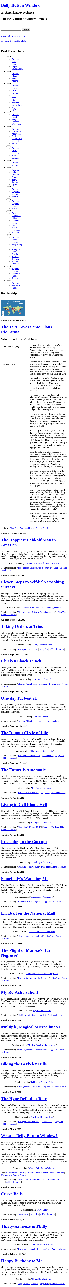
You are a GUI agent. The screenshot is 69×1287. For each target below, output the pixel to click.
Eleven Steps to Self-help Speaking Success (42, 608)
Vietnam (15, 196)
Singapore (16, 230)
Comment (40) (53, 1180)
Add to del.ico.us (27, 528)
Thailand (15, 232)
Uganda (15, 110)
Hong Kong (17, 244)
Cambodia (16, 215)
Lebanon (15, 122)
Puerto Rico (17, 138)
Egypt (14, 117)
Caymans (16, 191)
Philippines (16, 136)
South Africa (17, 69)
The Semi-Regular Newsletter (14, 41)
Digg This (14, 528)
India (14, 61)
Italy (14, 95)
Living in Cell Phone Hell (24, 804)
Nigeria (15, 81)
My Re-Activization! (19, 992)
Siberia (15, 254)
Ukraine (15, 264)
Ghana (14, 76)
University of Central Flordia (13, 1175)
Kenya (14, 78)
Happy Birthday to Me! (22, 1260)
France (15, 206)
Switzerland (17, 105)
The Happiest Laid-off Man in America (42, 563)
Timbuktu (60, 1173)
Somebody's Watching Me (24, 878)
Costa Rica (16, 131)
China (14, 218)
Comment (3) (47, 1121)
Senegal (15, 158)
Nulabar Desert (47, 1173)
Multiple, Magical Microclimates (30, 1027)
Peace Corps (17, 285)
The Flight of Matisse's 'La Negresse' (42, 973)
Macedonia (16, 124)
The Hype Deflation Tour (24, 1098)
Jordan (14, 64)
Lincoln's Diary (33, 1173)
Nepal (14, 66)
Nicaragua (16, 134)
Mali (14, 155)
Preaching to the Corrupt (24, 841)
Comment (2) (44, 684)
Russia (14, 252)
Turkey (15, 261)
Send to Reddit (42, 528)
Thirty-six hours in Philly (24, 1226)
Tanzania (15, 182)
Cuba (14, 172)
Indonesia (16, 273)
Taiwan (15, 143)
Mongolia (16, 249)
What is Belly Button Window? (29, 1135)
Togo (14, 107)
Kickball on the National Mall (28, 913)
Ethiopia (15, 177)
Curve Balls (12, 1193)
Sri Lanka (16, 141)
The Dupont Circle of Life (24, 732)
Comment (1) (48, 755)
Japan (14, 223)
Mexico (15, 165)
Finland (15, 242)
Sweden (15, 256)
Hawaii (15, 93)
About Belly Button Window (13, 36)
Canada (15, 88)
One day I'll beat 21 (19, 698)
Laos (14, 247)
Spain (14, 208)
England (15, 203)
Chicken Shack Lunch (21, 661)
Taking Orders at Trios (22, 626)
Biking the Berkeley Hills (24, 1064)
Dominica (16, 175)
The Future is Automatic (23, 769)
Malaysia (16, 228)
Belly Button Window (20, 5)
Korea (14, 225)
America (15, 59)
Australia (16, 213)
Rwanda (15, 102)
